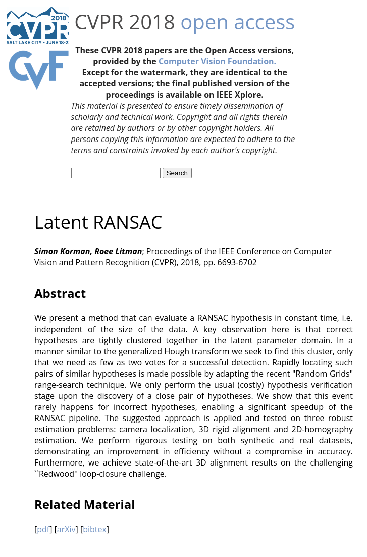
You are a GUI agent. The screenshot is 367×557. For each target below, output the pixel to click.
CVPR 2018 (124, 21)
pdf (43, 529)
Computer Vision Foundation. (217, 61)
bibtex (95, 529)
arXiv (66, 529)
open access (237, 21)
